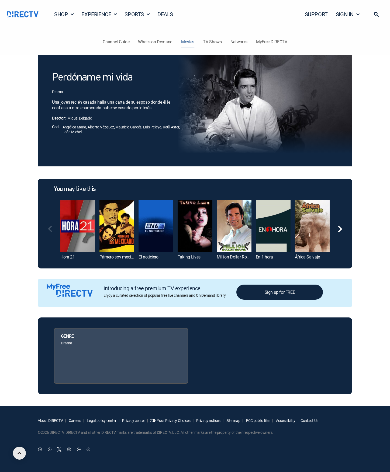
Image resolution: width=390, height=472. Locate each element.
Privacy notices (208, 420)
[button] (376, 14)
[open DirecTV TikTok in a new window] (88, 449)
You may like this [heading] (75, 189)
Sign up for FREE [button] (280, 292)
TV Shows (212, 42)
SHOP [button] (64, 14)
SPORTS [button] (137, 14)
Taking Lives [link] (189, 257)
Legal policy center (101, 420)
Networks (238, 42)
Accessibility (285, 420)
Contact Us (309, 420)
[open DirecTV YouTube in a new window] (79, 449)
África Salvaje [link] (307, 257)
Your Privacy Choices (173, 420)
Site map (233, 420)
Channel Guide (116, 42)
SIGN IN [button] (348, 14)
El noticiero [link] (148, 257)
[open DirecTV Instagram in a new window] (69, 449)
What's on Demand (155, 42)
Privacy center (133, 420)
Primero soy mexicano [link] (119, 257)
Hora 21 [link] (67, 257)
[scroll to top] (19, 453)
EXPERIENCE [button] (99, 14)
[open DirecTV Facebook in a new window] (49, 449)
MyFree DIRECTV (271, 42)
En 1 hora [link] (264, 257)
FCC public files (257, 420)
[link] (77, 226)
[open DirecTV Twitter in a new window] (59, 449)
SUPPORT (316, 14)
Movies (187, 42)
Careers (74, 420)
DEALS (165, 14)
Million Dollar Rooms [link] (236, 257)
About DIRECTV (50, 420)
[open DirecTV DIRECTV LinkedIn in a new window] (40, 449)
